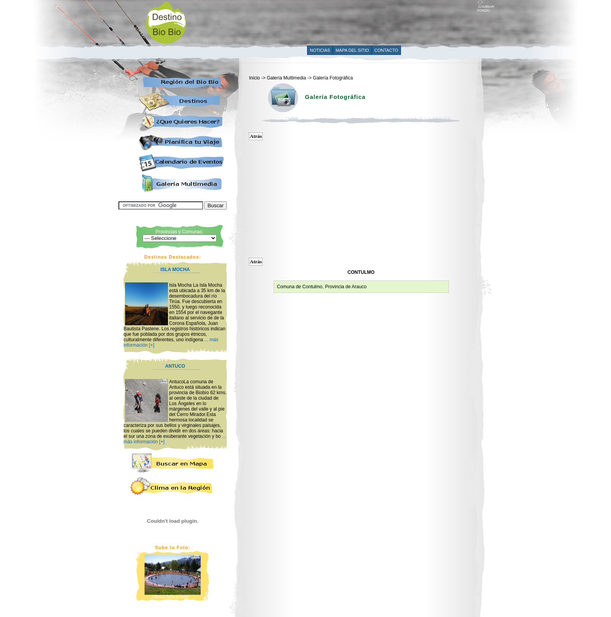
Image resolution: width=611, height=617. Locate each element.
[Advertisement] (335, 22)
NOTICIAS (320, 50)
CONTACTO (386, 50)
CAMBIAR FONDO (485, 7)
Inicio (254, 78)
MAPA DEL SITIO (352, 50)
